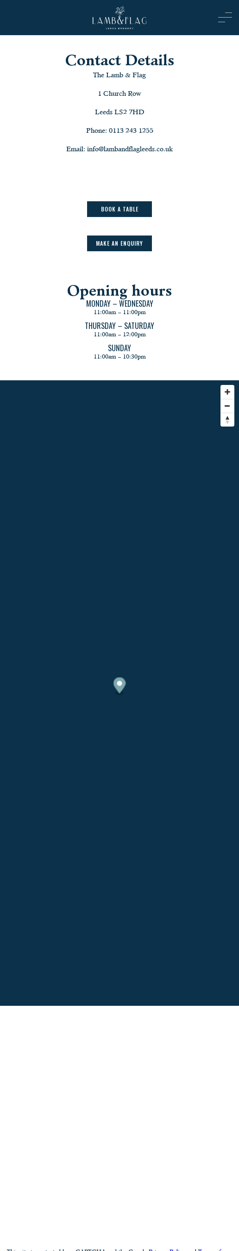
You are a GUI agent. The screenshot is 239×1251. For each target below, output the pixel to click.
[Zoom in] (227, 392)
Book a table (119, 209)
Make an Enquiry (119, 244)
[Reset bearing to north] (227, 420)
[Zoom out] (227, 406)
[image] (119, 17)
